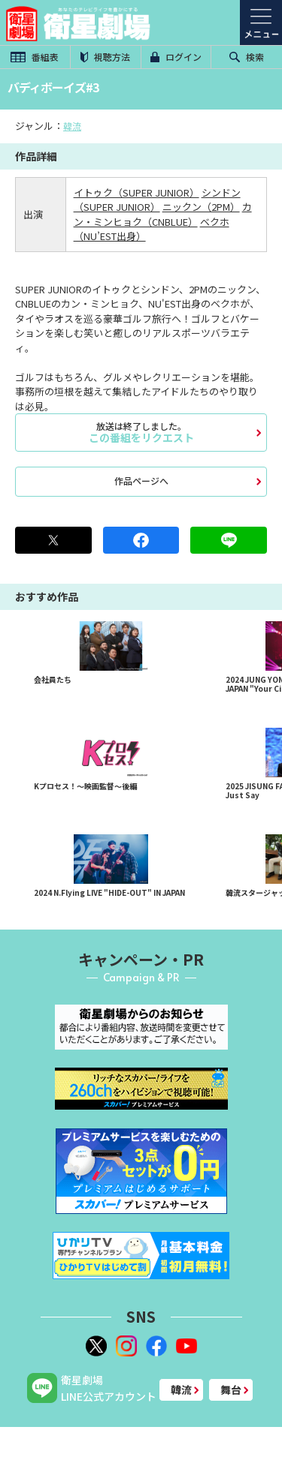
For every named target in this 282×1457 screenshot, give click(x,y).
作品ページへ (141, 480)
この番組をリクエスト (141, 432)
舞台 (230, 1389)
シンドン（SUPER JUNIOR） (157, 200)
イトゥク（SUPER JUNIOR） (136, 192)
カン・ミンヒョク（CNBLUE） (163, 214)
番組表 (35, 56)
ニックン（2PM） (201, 207)
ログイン (176, 56)
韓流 (72, 125)
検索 (246, 56)
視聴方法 (105, 56)
